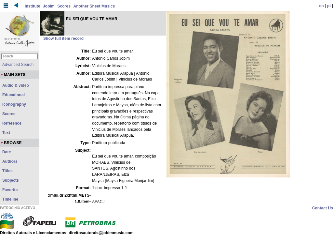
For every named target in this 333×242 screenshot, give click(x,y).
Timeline (10, 199)
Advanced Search (17, 64)
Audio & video (15, 85)
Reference (11, 123)
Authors (10, 161)
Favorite (10, 190)
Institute (32, 6)
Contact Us (322, 208)
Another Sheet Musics (94, 6)
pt (329, 6)
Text (6, 132)
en (321, 6)
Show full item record (63, 38)
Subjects (10, 180)
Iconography (14, 104)
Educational (13, 95)
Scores (64, 6)
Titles (7, 171)
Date (6, 152)
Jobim (49, 6)
